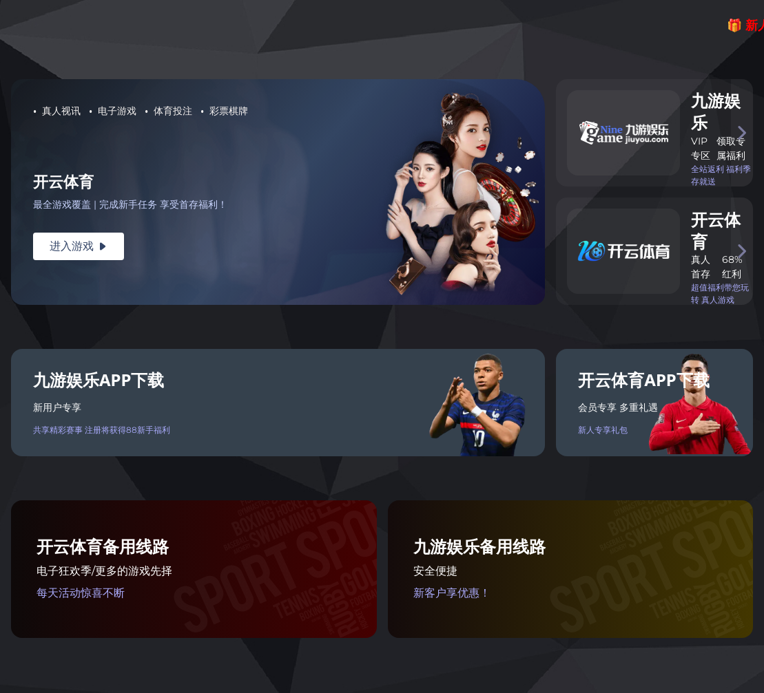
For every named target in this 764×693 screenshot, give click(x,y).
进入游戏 (78, 246)
